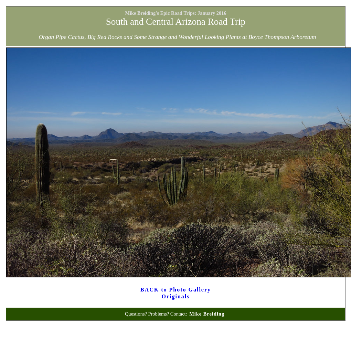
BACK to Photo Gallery (175, 289)
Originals (176, 296)
